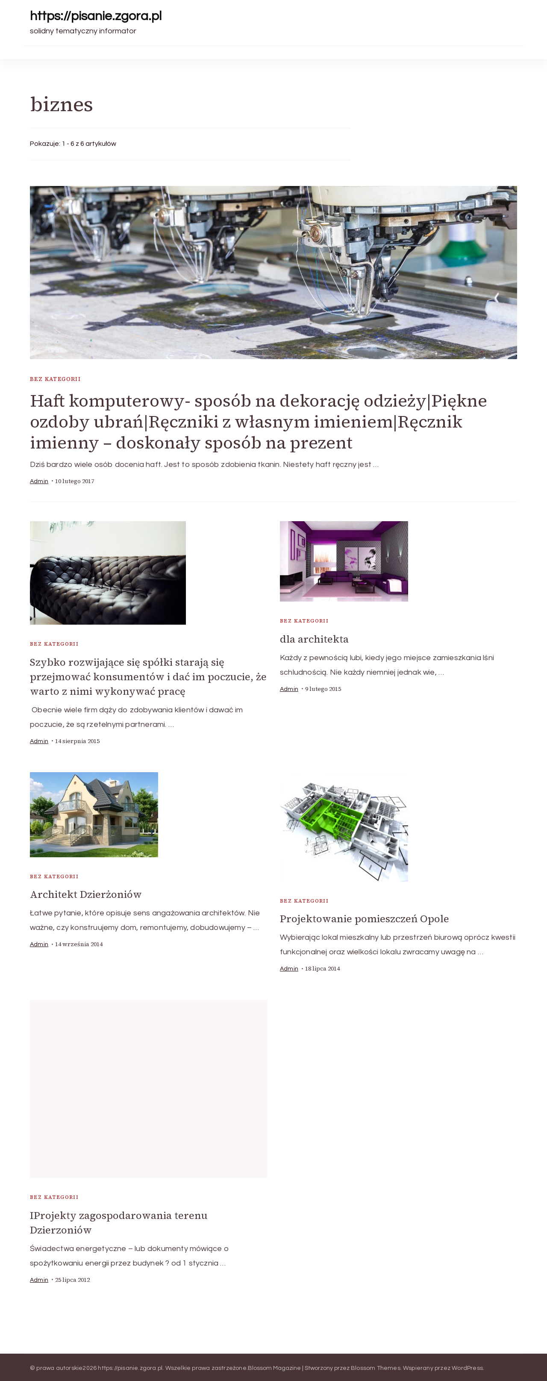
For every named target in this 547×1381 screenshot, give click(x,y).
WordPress (467, 1366)
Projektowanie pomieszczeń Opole (364, 918)
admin (39, 481)
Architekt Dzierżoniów (86, 893)
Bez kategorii (55, 379)
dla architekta (314, 639)
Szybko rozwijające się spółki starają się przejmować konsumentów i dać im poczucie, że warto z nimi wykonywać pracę (148, 676)
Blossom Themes (375, 1366)
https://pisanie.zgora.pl (96, 16)
